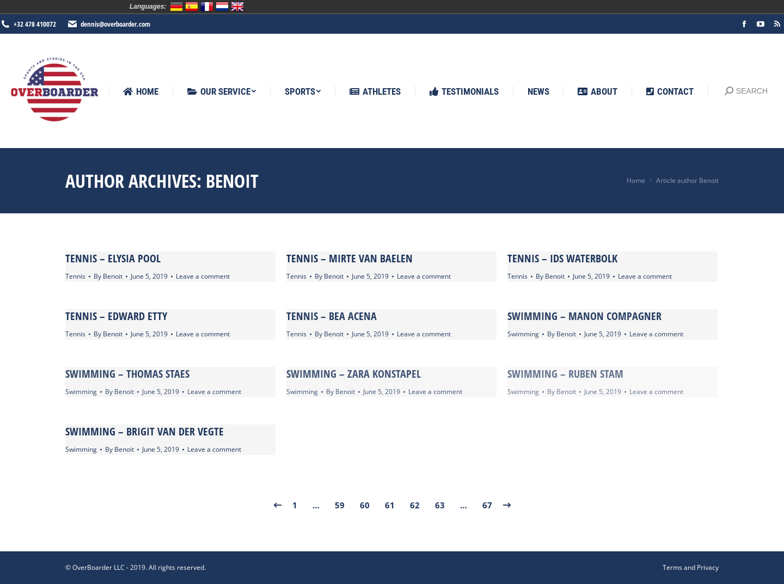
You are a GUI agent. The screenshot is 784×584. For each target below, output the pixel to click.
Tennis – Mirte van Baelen (349, 258)
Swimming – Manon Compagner (584, 316)
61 (390, 505)
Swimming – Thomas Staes (127, 373)
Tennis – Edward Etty (116, 316)
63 (440, 505)
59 (340, 505)
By (108, 276)
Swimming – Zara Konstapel (353, 373)
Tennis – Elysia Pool (113, 258)
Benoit (232, 180)
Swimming (523, 334)
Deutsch (176, 6)
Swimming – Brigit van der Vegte (144, 431)
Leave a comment (203, 276)
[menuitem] (141, 92)
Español (191, 6)
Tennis (75, 276)
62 (415, 505)
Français (206, 6)
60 (365, 505)
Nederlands (222, 6)
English (237, 6)
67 (487, 505)
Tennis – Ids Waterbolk (562, 258)
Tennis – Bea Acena (331, 316)
